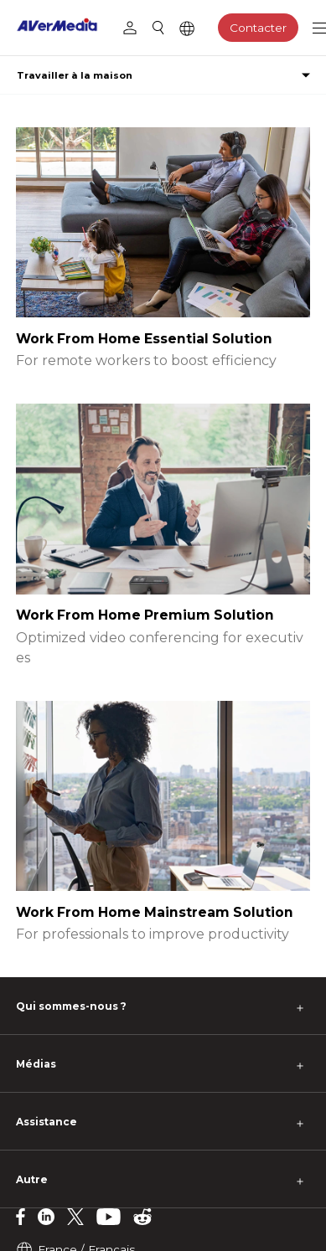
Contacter (258, 27)
